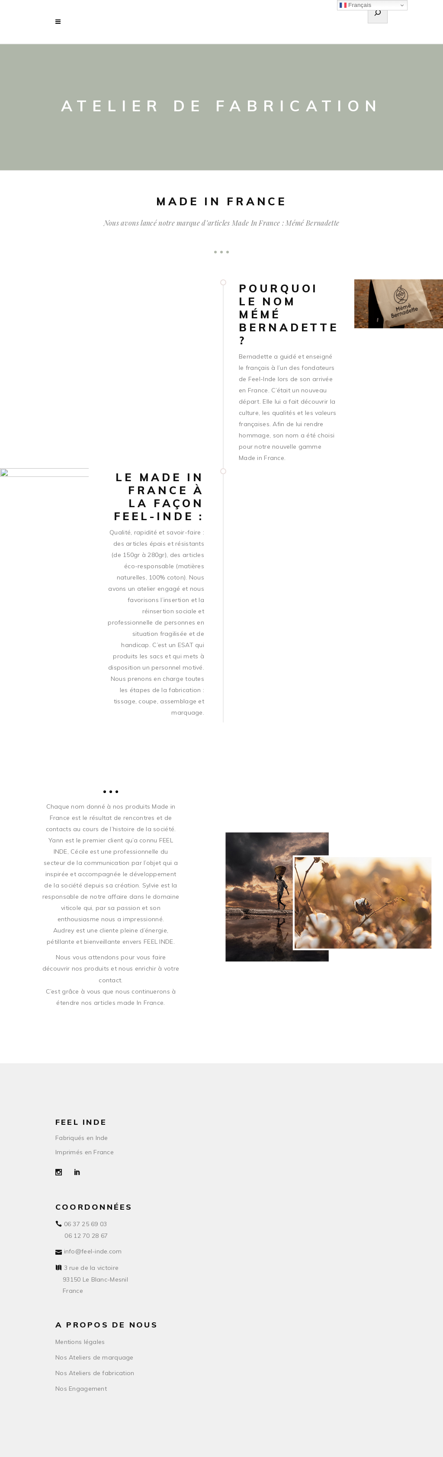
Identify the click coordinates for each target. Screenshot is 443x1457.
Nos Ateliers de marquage (94, 1357)
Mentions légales (80, 1342)
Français (355, 5)
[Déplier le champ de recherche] (378, 13)
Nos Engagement (81, 1388)
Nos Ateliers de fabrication (95, 1373)
